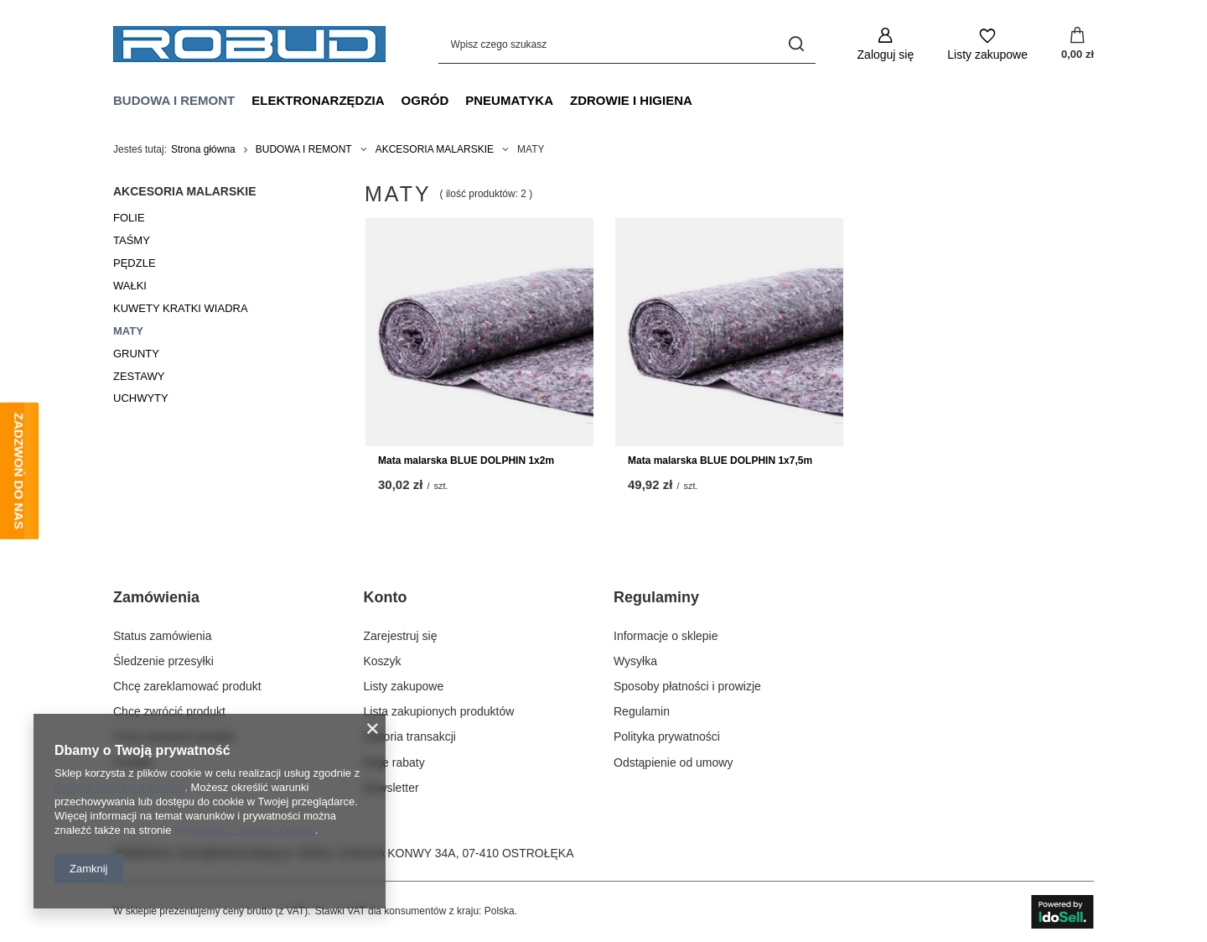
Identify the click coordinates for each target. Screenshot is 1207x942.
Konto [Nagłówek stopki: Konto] (385, 597)
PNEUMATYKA (509, 100)
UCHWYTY (140, 398)
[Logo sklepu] (249, 44)
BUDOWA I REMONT (174, 100)
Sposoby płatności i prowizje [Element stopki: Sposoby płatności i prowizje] (687, 686)
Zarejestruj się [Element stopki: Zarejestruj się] (401, 636)
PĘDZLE (134, 263)
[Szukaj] (797, 44)
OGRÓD (425, 100)
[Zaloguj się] (885, 44)
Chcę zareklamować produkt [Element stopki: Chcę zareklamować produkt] (187, 686)
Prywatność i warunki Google (244, 830)
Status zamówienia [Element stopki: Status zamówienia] (162, 636)
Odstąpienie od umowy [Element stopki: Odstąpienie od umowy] (673, 762)
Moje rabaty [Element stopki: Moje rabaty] (394, 762)
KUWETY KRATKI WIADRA (180, 308)
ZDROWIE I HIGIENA (631, 100)
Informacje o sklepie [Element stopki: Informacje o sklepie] (666, 636)
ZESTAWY (138, 376)
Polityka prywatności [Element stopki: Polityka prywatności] (667, 736)
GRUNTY (136, 353)
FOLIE (129, 217)
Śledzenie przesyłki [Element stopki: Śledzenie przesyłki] (163, 661)
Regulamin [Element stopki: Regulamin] (642, 711)
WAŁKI (130, 285)
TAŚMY (131, 240)
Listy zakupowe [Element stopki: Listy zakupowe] (404, 686)
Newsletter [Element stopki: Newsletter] (391, 787)
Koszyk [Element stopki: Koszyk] (382, 661)
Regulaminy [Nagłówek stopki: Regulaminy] (656, 597)
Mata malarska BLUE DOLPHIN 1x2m (466, 460)
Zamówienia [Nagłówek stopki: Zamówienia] (156, 597)
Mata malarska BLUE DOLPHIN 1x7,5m (720, 460)
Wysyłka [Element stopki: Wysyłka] (635, 661)
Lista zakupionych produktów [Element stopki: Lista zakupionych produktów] (439, 711)
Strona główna (203, 149)
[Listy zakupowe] (987, 44)
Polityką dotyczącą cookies (119, 787)
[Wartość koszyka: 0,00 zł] (1077, 44)
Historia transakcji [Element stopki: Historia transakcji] (410, 736)
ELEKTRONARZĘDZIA (317, 100)
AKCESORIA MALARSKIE (435, 149)
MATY (128, 331)
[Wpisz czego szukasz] (627, 44)
